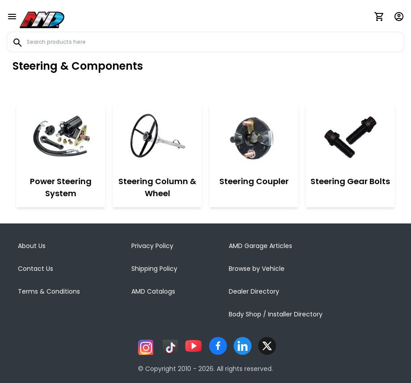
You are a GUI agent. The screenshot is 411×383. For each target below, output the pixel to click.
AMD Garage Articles (260, 245)
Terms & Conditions (49, 291)
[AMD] (42, 18)
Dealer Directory (254, 291)
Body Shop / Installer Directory (276, 314)
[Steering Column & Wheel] (157, 138)
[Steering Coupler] (254, 138)
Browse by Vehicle (257, 268)
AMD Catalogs (153, 291)
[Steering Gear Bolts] (350, 138)
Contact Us (35, 268)
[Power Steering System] (60, 138)
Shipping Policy (154, 268)
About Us (32, 245)
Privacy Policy (152, 245)
